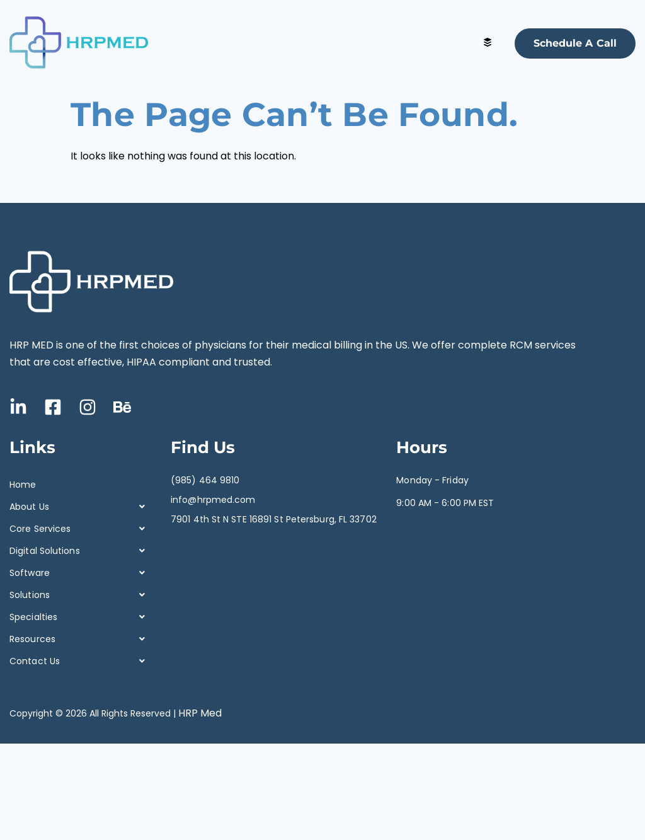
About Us (80, 507)
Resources (80, 639)
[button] (80, 507)
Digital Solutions (80, 551)
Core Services (80, 529)
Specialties (80, 617)
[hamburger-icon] (488, 43)
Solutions (80, 595)
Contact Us (80, 661)
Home (22, 484)
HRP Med (200, 713)
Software (80, 573)
